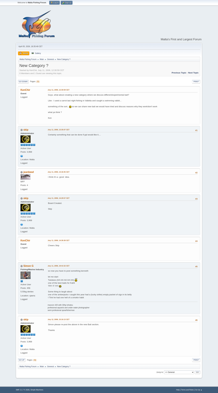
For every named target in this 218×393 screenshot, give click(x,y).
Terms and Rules (187, 390)
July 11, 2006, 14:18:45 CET (58, 172)
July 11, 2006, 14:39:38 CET (58, 240)
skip (25, 129)
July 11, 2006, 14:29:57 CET (58, 198)
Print (196, 82)
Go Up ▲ (198, 390)
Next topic (193, 73)
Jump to (159, 372)
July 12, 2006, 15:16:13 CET (58, 319)
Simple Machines (36, 390)
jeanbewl (28, 172)
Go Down (23, 82)
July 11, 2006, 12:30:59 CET (58, 90)
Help (178, 390)
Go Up (21, 360)
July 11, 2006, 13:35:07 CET (58, 130)
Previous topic (179, 73)
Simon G (28, 266)
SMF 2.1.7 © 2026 (23, 390)
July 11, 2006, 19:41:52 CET (58, 266)
